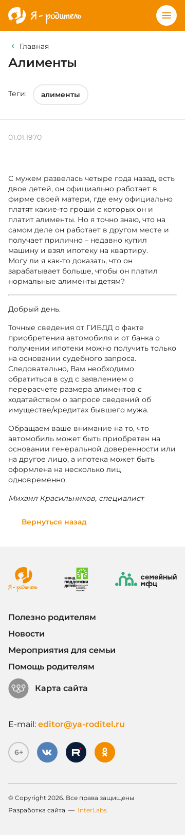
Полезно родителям (52, 617)
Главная (34, 46)
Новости (26, 634)
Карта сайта (48, 688)
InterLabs (92, 810)
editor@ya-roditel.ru (81, 724)
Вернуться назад (54, 522)
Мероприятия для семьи (62, 650)
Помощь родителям (51, 666)
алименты (60, 94)
